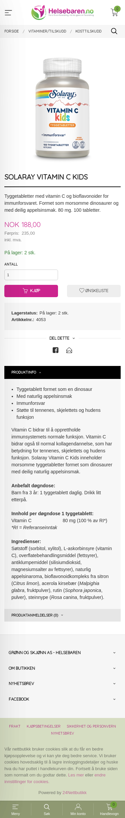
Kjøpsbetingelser (44, 726)
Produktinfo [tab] (23, 372)
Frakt (15, 726)
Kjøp (31, 290)
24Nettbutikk (75, 792)
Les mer (76, 774)
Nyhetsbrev (62, 733)
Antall (11, 264)
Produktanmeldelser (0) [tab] (34, 615)
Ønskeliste (93, 290)
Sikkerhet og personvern (91, 726)
